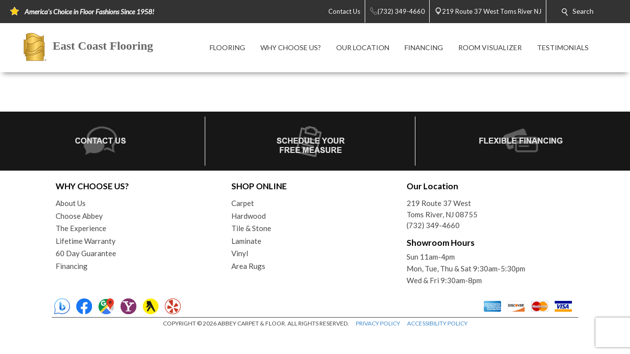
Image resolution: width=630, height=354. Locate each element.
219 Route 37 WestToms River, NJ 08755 (442, 209)
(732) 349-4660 (433, 225)
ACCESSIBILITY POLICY (437, 323)
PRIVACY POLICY (378, 323)
